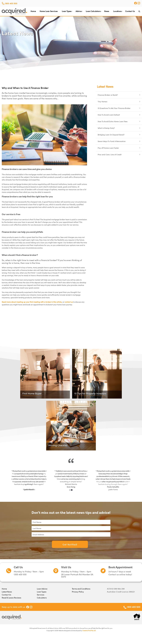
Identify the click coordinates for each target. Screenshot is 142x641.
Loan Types (66, 11)
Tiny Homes (102, 101)
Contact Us (130, 11)
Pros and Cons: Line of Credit (110, 154)
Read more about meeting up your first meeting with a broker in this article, (32, 302)
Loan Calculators (93, 11)
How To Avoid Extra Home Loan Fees (113, 121)
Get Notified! (69, 544)
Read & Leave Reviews (11, 597)
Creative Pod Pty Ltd (89, 630)
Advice (79, 11)
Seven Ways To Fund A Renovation (112, 141)
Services (40, 594)
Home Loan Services (49, 11)
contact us (69, 302)
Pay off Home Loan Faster (108, 148)
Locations (117, 11)
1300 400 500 (11, 3)
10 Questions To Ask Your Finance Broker (114, 108)
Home (33, 11)
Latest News (105, 86)
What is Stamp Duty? (106, 128)
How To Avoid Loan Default (109, 114)
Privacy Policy (78, 591)
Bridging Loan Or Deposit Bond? (111, 134)
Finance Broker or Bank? (108, 95)
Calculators (42, 597)
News (106, 11)
